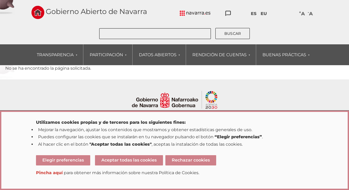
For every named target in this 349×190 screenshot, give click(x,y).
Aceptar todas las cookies (129, 160)
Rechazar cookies (191, 160)
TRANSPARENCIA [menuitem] (55, 58)
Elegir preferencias (63, 160)
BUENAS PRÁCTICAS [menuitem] (284, 58)
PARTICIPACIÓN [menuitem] (106, 58)
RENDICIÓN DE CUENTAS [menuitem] (219, 58)
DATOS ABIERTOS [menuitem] (158, 58)
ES (253, 13)
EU (264, 13)
